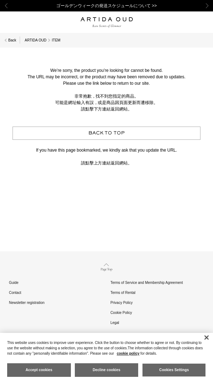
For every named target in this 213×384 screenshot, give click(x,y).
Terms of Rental (122, 293)
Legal (114, 323)
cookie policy (128, 353)
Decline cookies (106, 370)
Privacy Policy (121, 303)
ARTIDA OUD (36, 40)
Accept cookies (38, 370)
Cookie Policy (121, 313)
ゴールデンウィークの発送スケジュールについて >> (106, 5)
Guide (14, 283)
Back (12, 40)
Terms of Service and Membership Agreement (146, 283)
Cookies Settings (174, 370)
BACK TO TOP (106, 133)
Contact (15, 293)
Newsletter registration (26, 303)
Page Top (106, 266)
